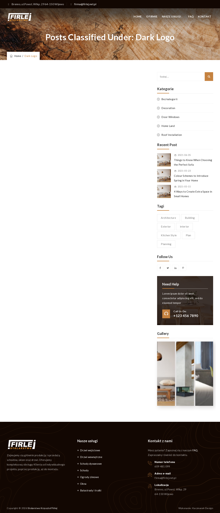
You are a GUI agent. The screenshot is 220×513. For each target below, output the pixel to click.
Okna (83, 483)
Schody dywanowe (91, 463)
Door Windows (170, 116)
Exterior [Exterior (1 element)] (166, 226)
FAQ (191, 16)
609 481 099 (162, 466)
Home (15, 55)
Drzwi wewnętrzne (91, 456)
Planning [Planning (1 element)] (166, 244)
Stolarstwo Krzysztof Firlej (42, 508)
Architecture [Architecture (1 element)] (168, 217)
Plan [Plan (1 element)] (188, 235)
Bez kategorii (169, 99)
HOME (138, 16)
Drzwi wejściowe (90, 450)
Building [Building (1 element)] (190, 217)
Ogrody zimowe (89, 477)
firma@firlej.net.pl (85, 4)
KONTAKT (204, 16)
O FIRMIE (151, 16)
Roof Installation (171, 134)
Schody (84, 470)
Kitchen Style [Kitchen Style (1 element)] (169, 235)
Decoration (168, 108)
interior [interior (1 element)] (184, 226)
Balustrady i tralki (90, 490)
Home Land (168, 125)
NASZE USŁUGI (171, 16)
